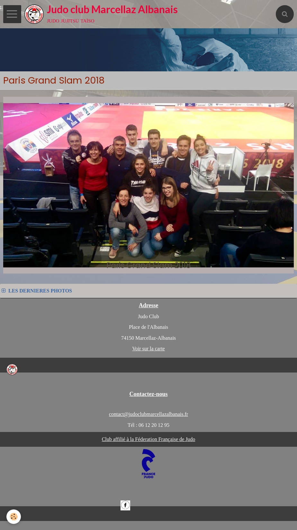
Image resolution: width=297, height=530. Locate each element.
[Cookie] (13, 516)
